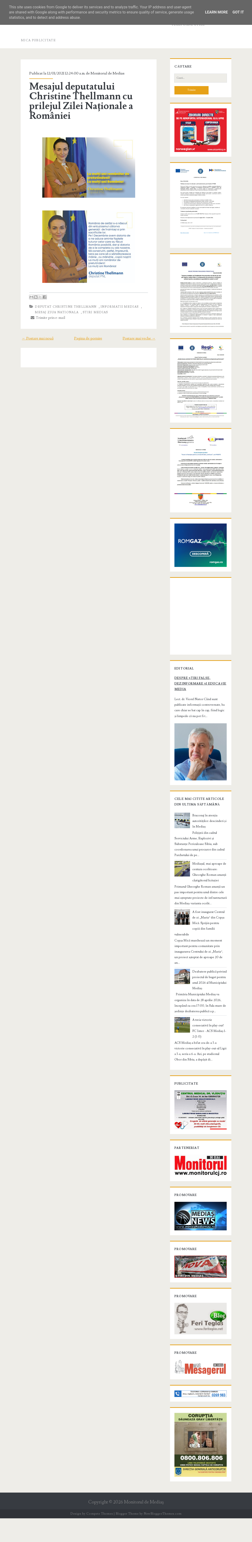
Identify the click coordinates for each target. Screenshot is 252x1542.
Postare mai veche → (141, 338)
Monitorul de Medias (106, 73)
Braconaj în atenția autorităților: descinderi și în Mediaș (209, 851)
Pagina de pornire (88, 338)
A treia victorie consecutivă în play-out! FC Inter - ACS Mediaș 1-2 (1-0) (209, 1039)
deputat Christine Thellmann (64, 307)
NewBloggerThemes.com (162, 1537)
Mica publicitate (38, 40)
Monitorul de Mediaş (144, 1526)
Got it (238, 12)
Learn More (216, 12)
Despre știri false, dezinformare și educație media (199, 710)
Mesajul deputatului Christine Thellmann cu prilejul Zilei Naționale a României (79, 101)
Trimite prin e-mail (46, 317)
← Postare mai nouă (35, 338)
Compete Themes (99, 1537)
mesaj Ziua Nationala (55, 312)
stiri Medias (93, 312)
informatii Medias (118, 307)
